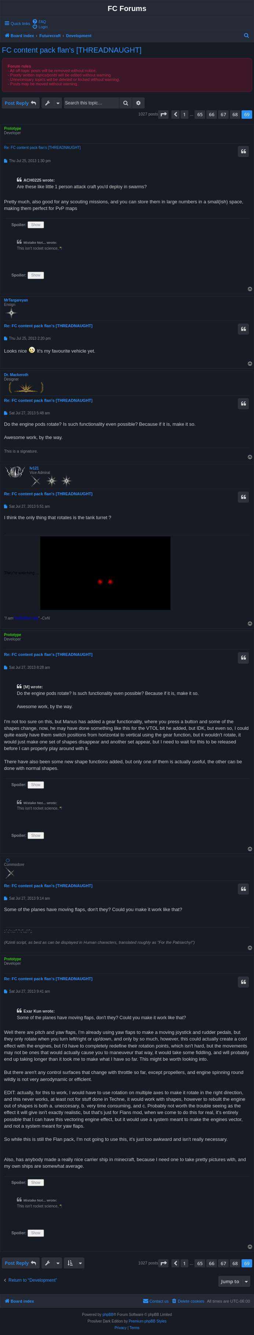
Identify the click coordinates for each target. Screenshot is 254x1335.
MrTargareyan (16, 300)
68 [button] (235, 114)
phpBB (107, 1315)
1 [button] (184, 114)
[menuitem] (39, 21)
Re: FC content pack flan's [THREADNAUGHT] (42, 148)
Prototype (12, 128)
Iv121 (34, 468)
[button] (163, 114)
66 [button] (211, 114)
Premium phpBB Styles (148, 1321)
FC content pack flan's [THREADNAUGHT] (72, 50)
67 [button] (223, 114)
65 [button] (200, 114)
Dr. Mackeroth (16, 375)
